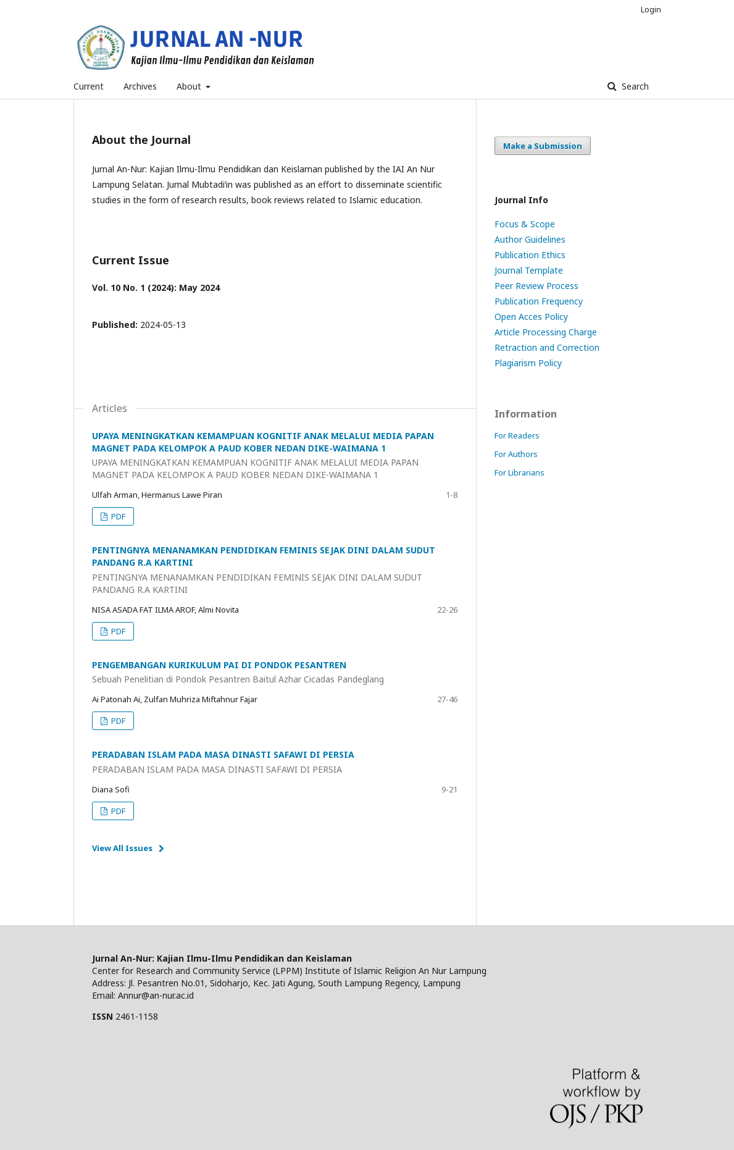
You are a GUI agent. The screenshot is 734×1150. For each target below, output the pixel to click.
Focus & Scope (524, 224)
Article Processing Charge (545, 332)
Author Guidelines (529, 239)
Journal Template (528, 270)
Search (634, 86)
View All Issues (122, 848)
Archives (140, 86)
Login (651, 9)
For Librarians (519, 472)
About (190, 86)
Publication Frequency (538, 301)
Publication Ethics (529, 255)
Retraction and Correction (546, 347)
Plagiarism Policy (528, 363)
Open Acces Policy (531, 316)
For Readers (517, 435)
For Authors (516, 454)
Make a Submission (542, 145)
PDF (117, 516)
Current (88, 86)
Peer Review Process (536, 286)
